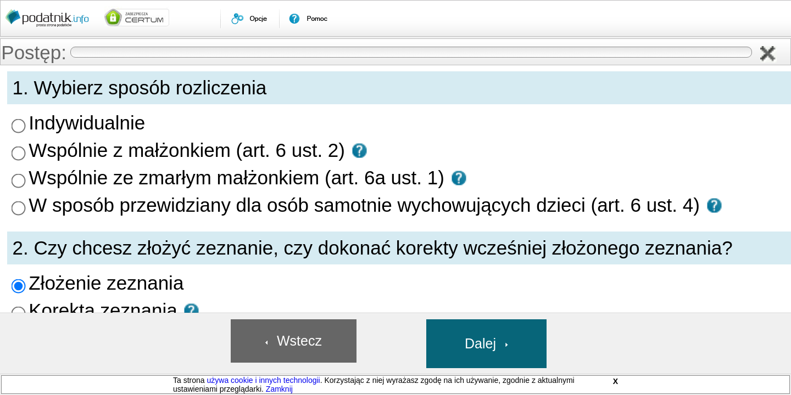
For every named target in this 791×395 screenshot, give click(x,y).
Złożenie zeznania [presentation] (194, 206)
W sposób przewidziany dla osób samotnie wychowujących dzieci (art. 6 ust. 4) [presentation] (283, 153)
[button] (773, 55)
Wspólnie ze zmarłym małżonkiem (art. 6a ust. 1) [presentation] (239, 137)
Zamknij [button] (279, 389)
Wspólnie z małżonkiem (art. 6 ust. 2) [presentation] (222, 121)
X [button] (615, 381)
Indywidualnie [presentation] (188, 105)
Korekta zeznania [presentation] (193, 222)
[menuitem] (249, 18)
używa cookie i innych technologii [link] (263, 380)
